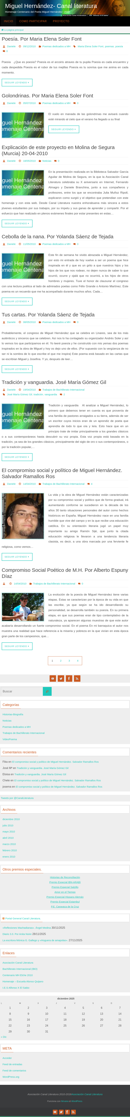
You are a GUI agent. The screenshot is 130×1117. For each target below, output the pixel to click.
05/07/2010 (30, 103)
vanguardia (54, 394)
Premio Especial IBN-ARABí (65, 883)
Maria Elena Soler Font (21, 51)
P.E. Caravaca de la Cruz (65, 907)
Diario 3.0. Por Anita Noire (18, 934)
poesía (51, 51)
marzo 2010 (10, 844)
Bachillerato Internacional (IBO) (21, 969)
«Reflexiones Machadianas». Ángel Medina (29, 928)
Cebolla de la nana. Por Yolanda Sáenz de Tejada (57, 237)
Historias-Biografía (14, 715)
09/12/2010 (30, 46)
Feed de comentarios (15, 1071)
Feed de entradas (13, 1065)
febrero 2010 (10, 851)
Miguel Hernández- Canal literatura (51, 6)
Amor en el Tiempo (65, 892)
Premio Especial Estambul (65, 902)
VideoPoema (10, 740)
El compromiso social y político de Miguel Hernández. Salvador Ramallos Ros (58, 762)
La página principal (12, 30)
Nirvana (65, 1102)
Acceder (8, 1058)
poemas (41, 51)
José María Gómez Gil (20, 394)
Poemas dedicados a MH (59, 46)
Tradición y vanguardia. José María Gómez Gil (54, 382)
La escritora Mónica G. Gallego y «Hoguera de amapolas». (38, 941)
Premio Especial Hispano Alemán (65, 897)
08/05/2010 (30, 322)
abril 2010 (8, 838)
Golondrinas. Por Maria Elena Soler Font (47, 96)
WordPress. (77, 1102)
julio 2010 (8, 826)
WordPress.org (11, 1077)
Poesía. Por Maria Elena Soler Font (42, 39)
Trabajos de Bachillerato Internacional (66, 390)
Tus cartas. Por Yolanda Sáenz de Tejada (48, 315)
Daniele (11, 46)
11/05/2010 (30, 244)
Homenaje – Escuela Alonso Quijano (25, 982)
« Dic (4, 1037)
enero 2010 (9, 857)
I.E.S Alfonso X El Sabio (17, 988)
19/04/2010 (30, 390)
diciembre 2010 (12, 820)
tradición (41, 394)
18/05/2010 (30, 160)
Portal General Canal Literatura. (24, 919)
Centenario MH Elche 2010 (19, 976)
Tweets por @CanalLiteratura (18, 798)
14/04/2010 (30, 484)
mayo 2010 (9, 832)
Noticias (49, 160)
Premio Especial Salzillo (65, 887)
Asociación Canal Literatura (19, 963)
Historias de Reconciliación (65, 878)
